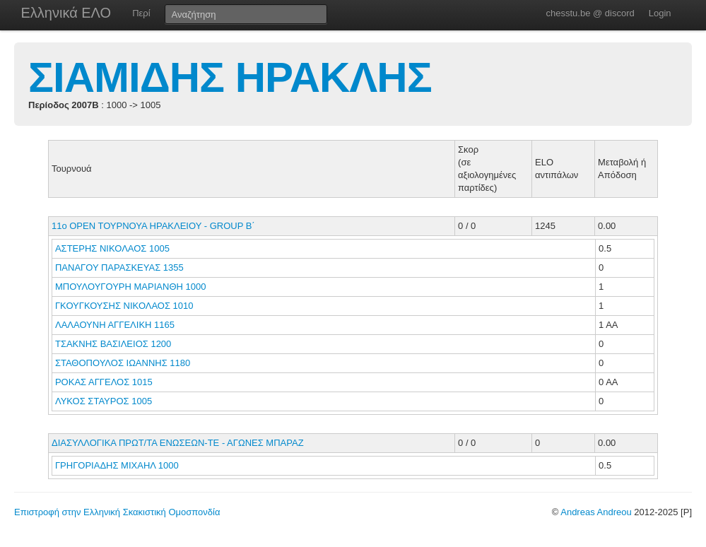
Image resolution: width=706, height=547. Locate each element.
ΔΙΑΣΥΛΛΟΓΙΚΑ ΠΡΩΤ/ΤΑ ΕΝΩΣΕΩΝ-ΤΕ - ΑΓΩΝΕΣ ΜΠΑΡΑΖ (178, 442)
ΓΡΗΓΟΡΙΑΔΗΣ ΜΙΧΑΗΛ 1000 (117, 465)
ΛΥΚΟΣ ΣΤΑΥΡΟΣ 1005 (103, 401)
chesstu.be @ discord (590, 13)
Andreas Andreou (595, 512)
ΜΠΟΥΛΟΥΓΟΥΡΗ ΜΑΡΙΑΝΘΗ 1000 (130, 286)
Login (660, 13)
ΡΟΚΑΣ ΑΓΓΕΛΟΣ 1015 (104, 382)
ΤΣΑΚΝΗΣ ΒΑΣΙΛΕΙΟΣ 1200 (113, 344)
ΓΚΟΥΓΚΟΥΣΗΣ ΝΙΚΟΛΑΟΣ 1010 (124, 305)
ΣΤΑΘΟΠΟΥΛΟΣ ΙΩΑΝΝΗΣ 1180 (122, 363)
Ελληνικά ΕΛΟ (66, 12)
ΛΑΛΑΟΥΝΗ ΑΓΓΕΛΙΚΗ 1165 (115, 324)
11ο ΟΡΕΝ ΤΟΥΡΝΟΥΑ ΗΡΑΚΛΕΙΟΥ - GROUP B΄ (153, 225)
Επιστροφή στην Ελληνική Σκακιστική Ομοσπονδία (117, 512)
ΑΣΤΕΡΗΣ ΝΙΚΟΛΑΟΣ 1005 (112, 248)
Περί (141, 13)
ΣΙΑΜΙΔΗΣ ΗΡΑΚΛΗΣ (230, 77)
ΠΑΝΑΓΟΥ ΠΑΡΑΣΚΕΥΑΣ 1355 (119, 267)
